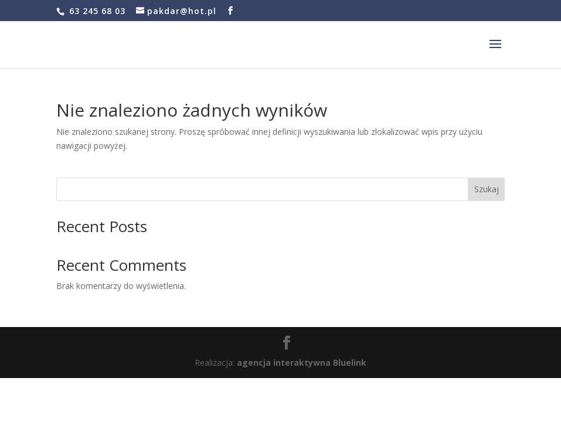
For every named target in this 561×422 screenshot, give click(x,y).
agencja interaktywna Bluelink (301, 362)
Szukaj (486, 189)
